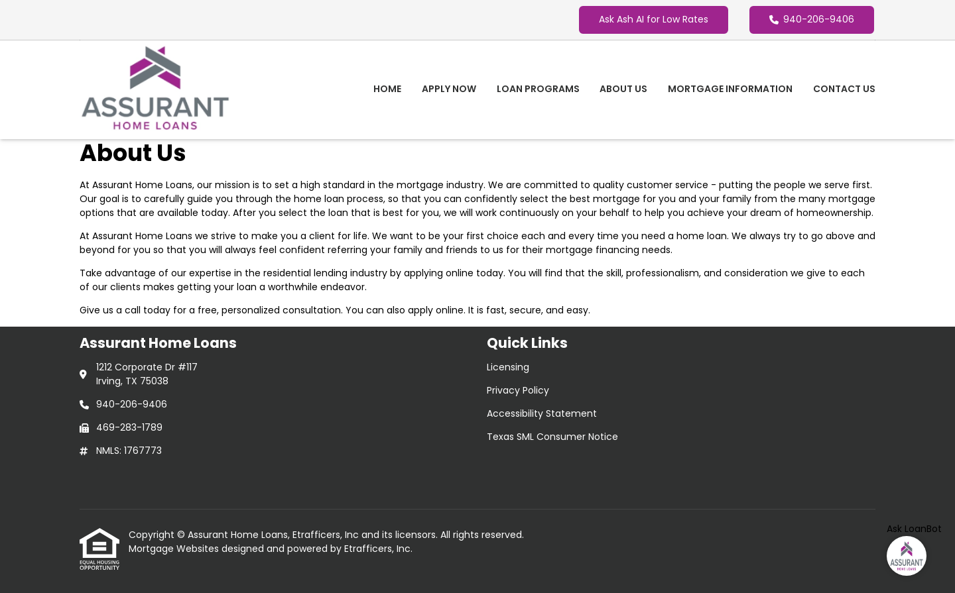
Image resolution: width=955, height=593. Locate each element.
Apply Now (449, 88)
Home (387, 88)
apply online (436, 310)
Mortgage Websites (175, 548)
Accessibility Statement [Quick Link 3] (542, 413)
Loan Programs (538, 88)
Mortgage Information (730, 88)
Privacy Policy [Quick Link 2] (518, 390)
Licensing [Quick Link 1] (508, 367)
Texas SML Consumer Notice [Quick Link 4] (552, 436)
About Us (623, 88)
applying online (439, 273)
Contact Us (844, 88)
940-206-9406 (811, 19)
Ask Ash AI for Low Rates (653, 19)
